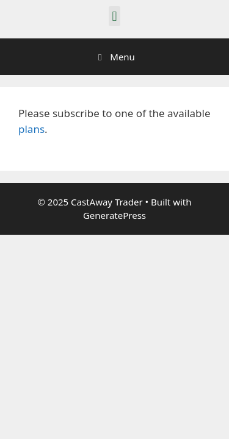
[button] (114, 16)
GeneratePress (114, 215)
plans (31, 129)
